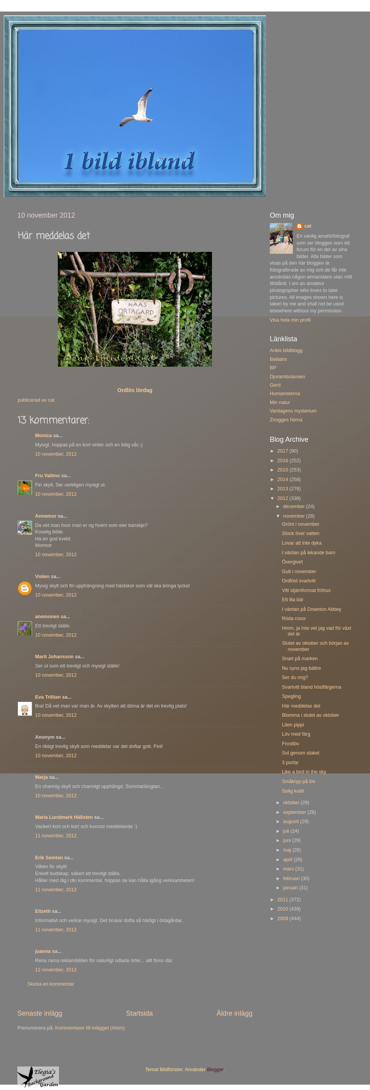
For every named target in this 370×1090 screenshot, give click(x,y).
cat (307, 226)
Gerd (275, 385)
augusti (291, 821)
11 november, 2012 (56, 835)
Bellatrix (278, 359)
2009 (283, 918)
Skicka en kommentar (50, 984)
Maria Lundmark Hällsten (64, 817)
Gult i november (299, 571)
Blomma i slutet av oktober (310, 715)
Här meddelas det (301, 706)
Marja (41, 777)
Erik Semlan (49, 857)
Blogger (215, 1069)
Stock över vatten (300, 533)
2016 (283, 460)
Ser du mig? (295, 677)
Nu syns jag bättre (301, 668)
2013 (283, 488)
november (294, 516)
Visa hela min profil (290, 320)
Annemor (45, 516)
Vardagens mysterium (293, 411)
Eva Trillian (48, 697)
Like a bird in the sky (304, 772)
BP (273, 368)
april (288, 859)
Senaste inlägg (39, 1013)
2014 (283, 479)
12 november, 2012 (56, 970)
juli (287, 831)
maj (288, 850)
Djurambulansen (287, 376)
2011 (283, 899)
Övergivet (292, 562)
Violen (42, 576)
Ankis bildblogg (286, 350)
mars (289, 869)
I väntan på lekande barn (308, 552)
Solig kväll (293, 791)
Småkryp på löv (298, 781)
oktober (292, 802)
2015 (283, 470)
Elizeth (43, 911)
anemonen (47, 616)
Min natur (280, 402)
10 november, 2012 (56, 454)
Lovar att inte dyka (301, 543)
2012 (283, 498)
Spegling (291, 696)
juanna (43, 951)
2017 (283, 451)
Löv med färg (296, 734)
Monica (43, 435)
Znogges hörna (286, 420)
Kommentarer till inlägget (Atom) (90, 1028)
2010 (283, 909)
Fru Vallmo (47, 475)
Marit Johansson (54, 656)
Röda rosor (294, 618)
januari (291, 887)
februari (292, 878)
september (295, 812)
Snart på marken (300, 658)
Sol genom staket (300, 753)
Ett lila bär (292, 599)
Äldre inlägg (234, 1013)
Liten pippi (293, 725)
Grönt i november (300, 524)
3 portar (290, 762)
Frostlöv (290, 743)
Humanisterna (285, 393)
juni (287, 840)
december (294, 506)
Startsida (139, 1013)
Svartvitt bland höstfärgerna (311, 687)
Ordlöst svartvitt (298, 581)
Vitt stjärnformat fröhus (306, 590)
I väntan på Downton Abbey (311, 609)
